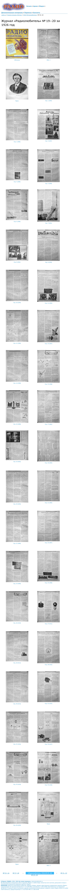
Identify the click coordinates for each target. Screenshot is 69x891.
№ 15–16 (6, 873)
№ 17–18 (16, 873)
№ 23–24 (34, 875)
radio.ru (3, 15)
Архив (35, 6)
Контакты (36, 13)
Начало (29, 6)
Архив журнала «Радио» (14, 15)
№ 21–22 (64, 873)
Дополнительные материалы (12, 13)
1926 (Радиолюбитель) (30, 15)
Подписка (27, 13)
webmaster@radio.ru (37, 881)
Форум (41, 6)
